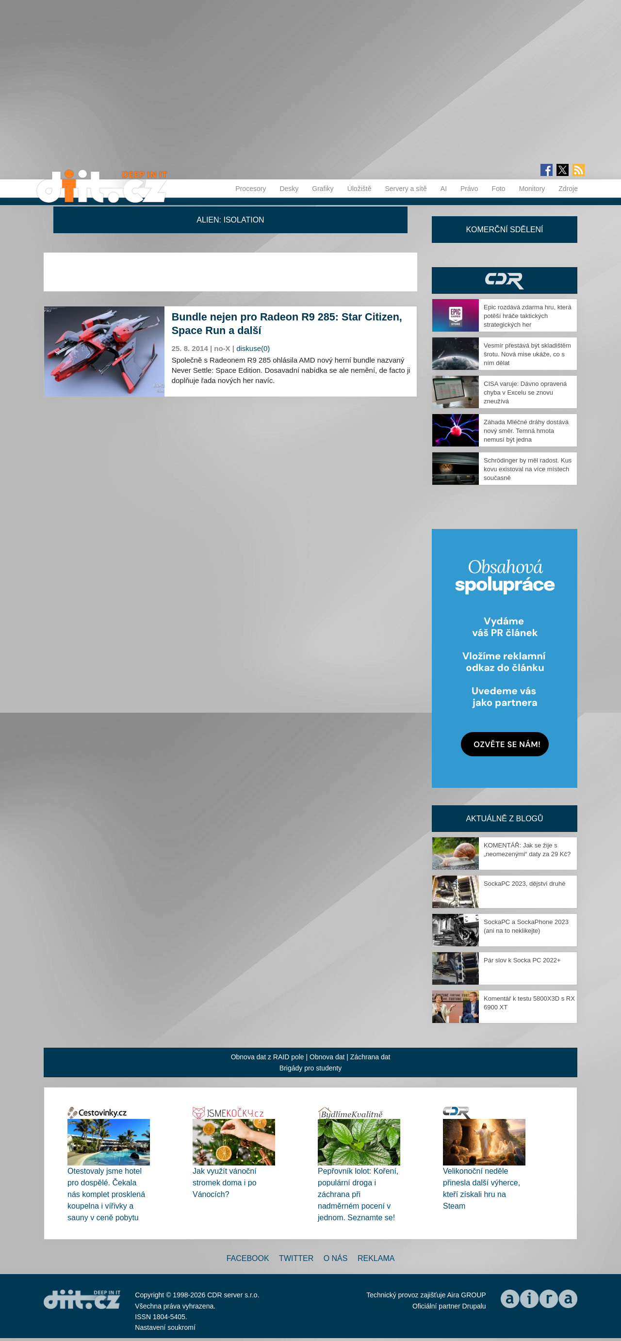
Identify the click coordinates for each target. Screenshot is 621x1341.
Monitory (532, 188)
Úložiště (359, 188)
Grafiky (322, 188)
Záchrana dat (370, 1057)
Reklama (376, 1258)
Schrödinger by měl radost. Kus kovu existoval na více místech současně (528, 469)
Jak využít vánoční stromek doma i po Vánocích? (225, 1182)
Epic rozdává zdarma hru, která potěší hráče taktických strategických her (528, 315)
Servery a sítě (405, 188)
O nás (336, 1258)
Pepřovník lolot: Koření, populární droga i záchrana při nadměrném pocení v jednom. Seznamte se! (358, 1194)
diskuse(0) (253, 348)
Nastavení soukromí (165, 1327)
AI (444, 188)
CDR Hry (504, 280)
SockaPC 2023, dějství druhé (524, 883)
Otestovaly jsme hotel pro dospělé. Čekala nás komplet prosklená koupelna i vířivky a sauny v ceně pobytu (106, 1194)
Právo (469, 188)
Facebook (248, 1258)
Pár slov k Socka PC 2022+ (522, 960)
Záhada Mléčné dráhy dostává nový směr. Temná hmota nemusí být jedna (526, 430)
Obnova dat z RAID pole (267, 1057)
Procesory (250, 188)
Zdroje (568, 188)
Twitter (296, 1258)
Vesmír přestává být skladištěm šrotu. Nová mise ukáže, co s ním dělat (527, 354)
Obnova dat (327, 1057)
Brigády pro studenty (310, 1068)
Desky (288, 188)
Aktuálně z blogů (504, 818)
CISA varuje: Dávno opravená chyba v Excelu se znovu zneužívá (525, 392)
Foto (499, 188)
